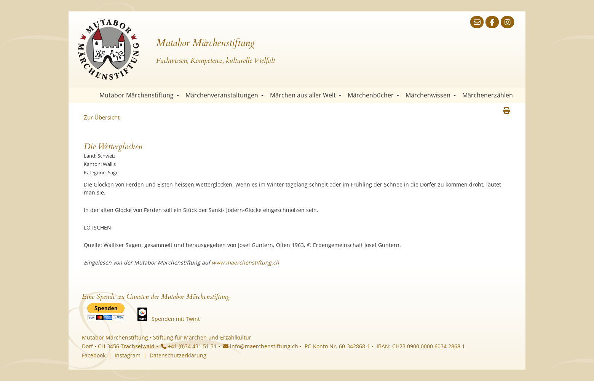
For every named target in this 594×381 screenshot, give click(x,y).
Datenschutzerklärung (178, 355)
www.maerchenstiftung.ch (245, 262)
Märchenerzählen (487, 95)
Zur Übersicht (102, 117)
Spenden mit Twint (176, 318)
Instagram (128, 355)
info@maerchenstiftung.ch (260, 346)
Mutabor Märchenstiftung (139, 95)
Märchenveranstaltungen (224, 95)
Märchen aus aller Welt (306, 95)
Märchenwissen (431, 95)
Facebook (93, 355)
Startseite (89, 95)
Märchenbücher (373, 95)
